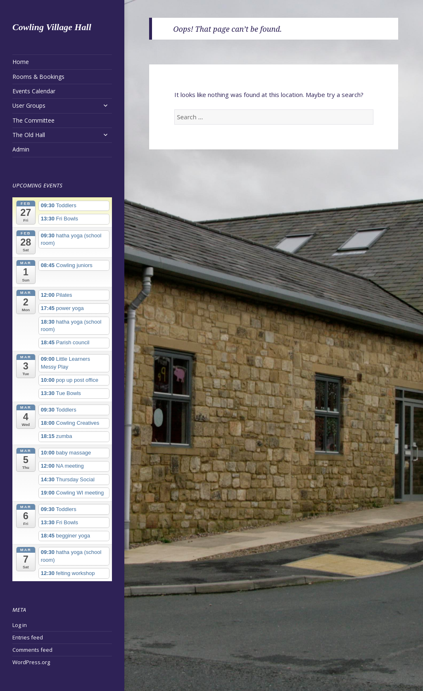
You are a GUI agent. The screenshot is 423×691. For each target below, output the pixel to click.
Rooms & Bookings (38, 76)
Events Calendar (33, 91)
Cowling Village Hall (51, 27)
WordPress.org (31, 662)
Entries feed (27, 637)
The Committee (33, 120)
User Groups (28, 105)
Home (20, 62)
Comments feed (32, 649)
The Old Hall (28, 135)
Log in (19, 625)
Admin (20, 149)
